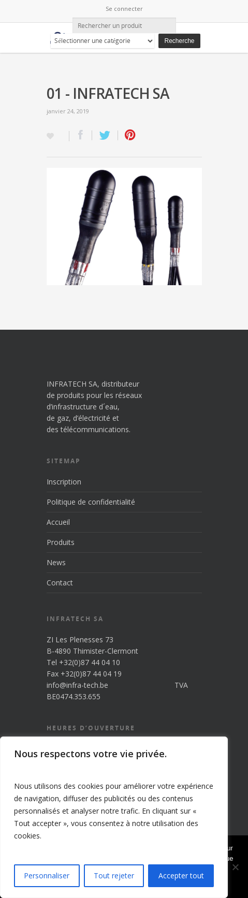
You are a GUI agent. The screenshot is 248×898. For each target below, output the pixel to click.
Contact (60, 582)
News (56, 562)
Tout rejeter (114, 875)
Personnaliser (46, 875)
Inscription (64, 482)
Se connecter (124, 8)
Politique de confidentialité (91, 502)
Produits (61, 542)
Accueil (58, 522)
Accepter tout (181, 875)
